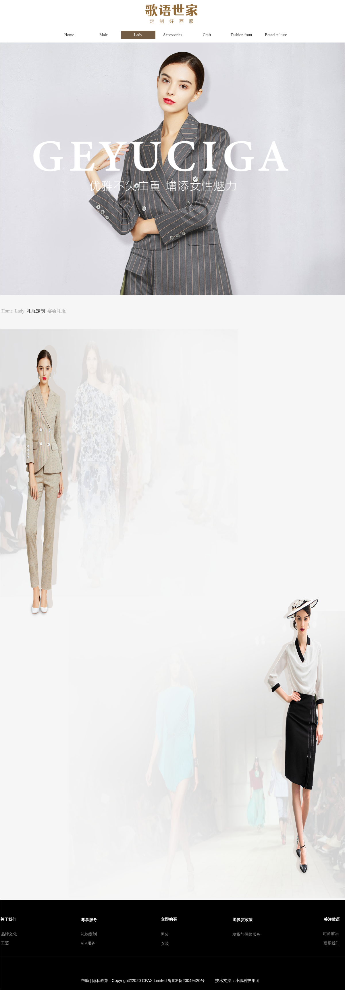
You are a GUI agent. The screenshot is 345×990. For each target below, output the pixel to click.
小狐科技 (243, 980)
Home (7, 310)
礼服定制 (36, 310)
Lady (19, 310)
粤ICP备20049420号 (186, 980)
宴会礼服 (56, 310)
